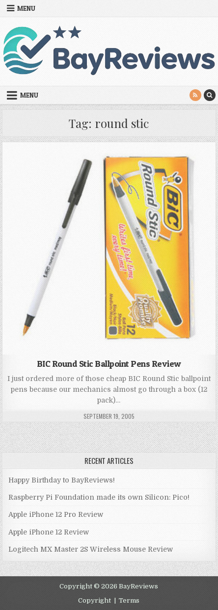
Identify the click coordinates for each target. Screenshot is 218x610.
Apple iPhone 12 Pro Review (55, 514)
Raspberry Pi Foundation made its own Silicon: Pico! (99, 497)
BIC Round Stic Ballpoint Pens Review (109, 363)
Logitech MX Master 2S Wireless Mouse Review (90, 549)
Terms (129, 600)
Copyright (94, 600)
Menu (26, 8)
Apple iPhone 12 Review (48, 532)
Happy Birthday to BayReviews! (61, 480)
